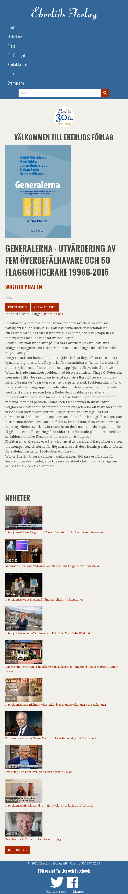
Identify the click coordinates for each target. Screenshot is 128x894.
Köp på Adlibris (44, 307)
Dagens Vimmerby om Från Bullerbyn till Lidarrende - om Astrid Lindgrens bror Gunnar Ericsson (61, 669)
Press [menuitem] (11, 46)
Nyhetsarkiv (17, 850)
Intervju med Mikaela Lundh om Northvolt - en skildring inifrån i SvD (49, 805)
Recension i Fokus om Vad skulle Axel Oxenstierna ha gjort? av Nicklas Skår (52, 566)
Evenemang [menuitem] (16, 83)
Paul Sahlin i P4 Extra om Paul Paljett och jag (33, 839)
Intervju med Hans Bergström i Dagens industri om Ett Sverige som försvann (54, 532)
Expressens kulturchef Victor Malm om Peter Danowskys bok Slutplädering (52, 738)
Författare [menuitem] (15, 37)
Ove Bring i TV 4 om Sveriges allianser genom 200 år (38, 771)
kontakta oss (53, 314)
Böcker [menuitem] (13, 27)
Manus (78, 891)
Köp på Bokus (17, 307)
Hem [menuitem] (11, 74)
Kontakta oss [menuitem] (17, 64)
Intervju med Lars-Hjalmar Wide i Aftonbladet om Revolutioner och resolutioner (55, 704)
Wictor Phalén (23, 287)
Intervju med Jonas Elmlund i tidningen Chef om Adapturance (44, 599)
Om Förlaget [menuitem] (16, 55)
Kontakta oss (56, 891)
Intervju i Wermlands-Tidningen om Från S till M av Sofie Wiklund (47, 633)
